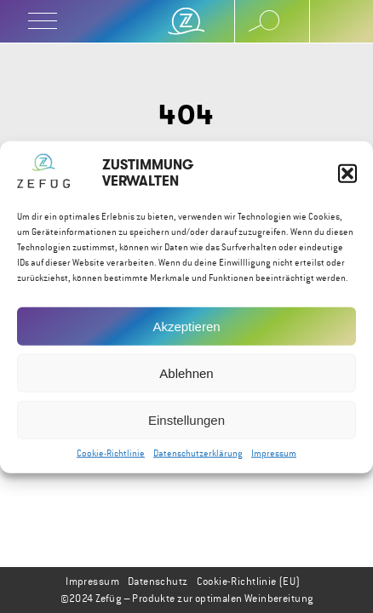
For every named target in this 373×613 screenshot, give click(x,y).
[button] (347, 176)
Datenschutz (158, 581)
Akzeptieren (186, 329)
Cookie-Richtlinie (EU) (249, 581)
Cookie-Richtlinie (111, 457)
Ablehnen (186, 376)
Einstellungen (186, 422)
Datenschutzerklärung (198, 457)
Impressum (273, 457)
